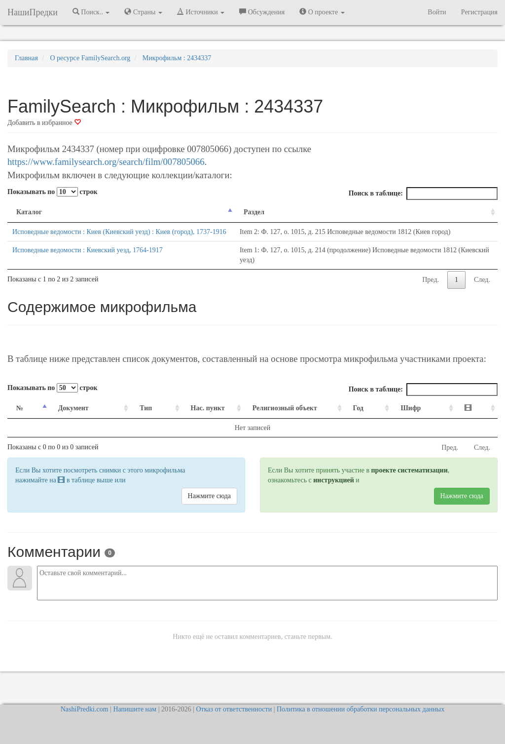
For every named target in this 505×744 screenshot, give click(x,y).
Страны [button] (143, 12)
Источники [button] (200, 12)
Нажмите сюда (209, 505)
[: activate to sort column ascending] (479, 418)
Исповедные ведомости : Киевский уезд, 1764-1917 (87, 260)
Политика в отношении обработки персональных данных (360, 709)
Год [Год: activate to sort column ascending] (376, 418)
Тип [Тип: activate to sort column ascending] (131, 418)
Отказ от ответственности (234, 709)
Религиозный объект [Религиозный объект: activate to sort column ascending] (280, 418)
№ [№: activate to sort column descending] (19, 418)
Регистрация (479, 12)
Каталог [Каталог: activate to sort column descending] (29, 212)
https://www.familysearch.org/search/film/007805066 (105, 162)
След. (482, 289)
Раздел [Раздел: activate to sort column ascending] (246, 212)
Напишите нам (134, 709)
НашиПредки (32, 12)
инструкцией (333, 490)
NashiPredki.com (84, 709)
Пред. (430, 289)
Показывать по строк (52, 191)
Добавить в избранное (44, 122)
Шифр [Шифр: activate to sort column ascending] (423, 418)
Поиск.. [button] (91, 12)
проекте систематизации (409, 480)
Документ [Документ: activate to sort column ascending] (68, 418)
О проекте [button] (321, 12)
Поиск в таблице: (423, 193)
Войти (437, 12)
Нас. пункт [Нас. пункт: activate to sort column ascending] (187, 418)
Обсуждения (262, 12)
